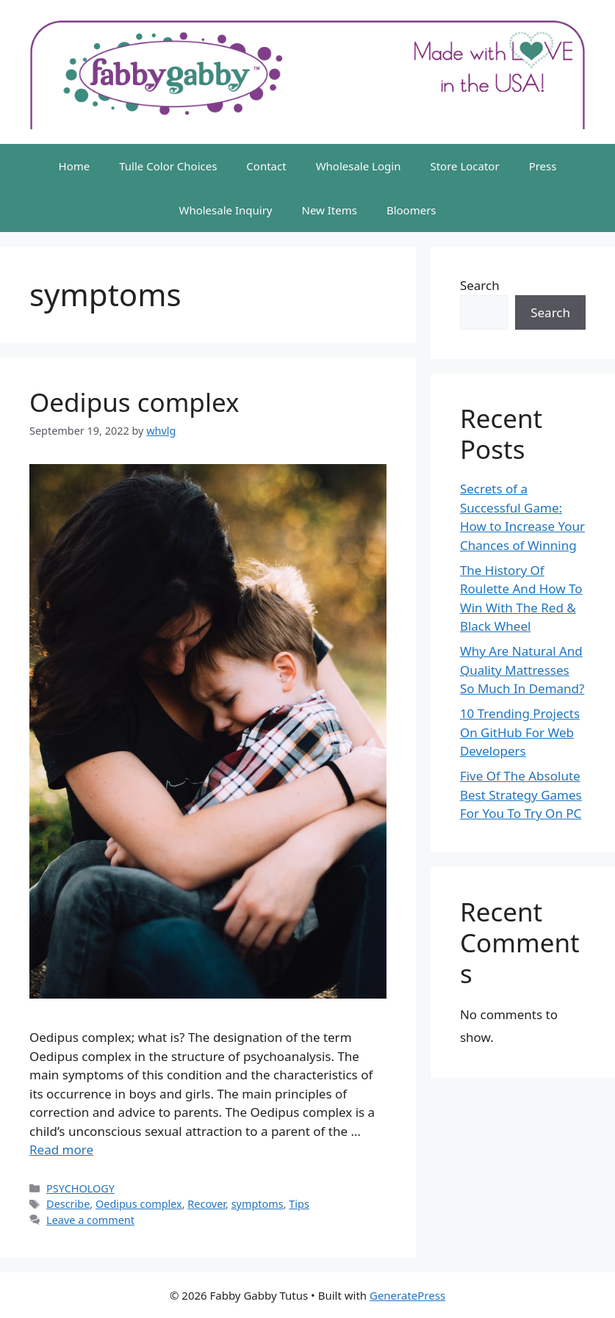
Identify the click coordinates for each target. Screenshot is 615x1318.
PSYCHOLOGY (80, 1188)
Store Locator (464, 166)
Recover (206, 1204)
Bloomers (411, 210)
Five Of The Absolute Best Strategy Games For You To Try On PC (521, 794)
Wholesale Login (358, 166)
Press (543, 166)
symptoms (257, 1204)
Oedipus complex (134, 402)
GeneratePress (407, 1295)
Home (74, 166)
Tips (299, 1204)
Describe (68, 1204)
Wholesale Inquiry (225, 210)
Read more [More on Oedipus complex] (61, 1149)
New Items (328, 210)
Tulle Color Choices (168, 166)
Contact (266, 166)
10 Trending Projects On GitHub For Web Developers (520, 732)
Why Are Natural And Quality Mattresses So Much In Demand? (522, 669)
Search (480, 285)
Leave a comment (90, 1220)
